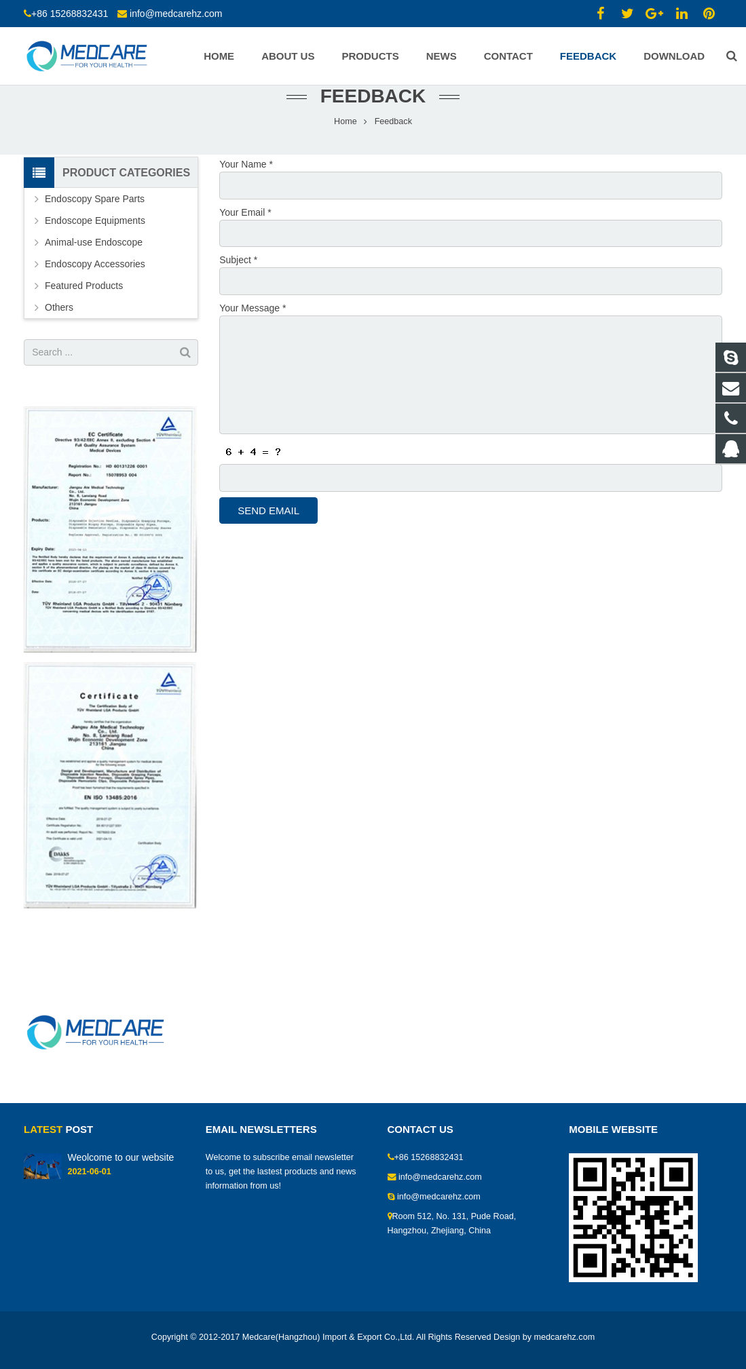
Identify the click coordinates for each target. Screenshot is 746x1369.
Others (59, 331)
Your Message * (252, 329)
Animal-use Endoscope (94, 266)
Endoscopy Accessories (95, 288)
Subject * (238, 282)
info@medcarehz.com (176, 13)
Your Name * (246, 188)
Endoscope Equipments (95, 244)
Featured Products (84, 310)
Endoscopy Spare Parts (95, 223)
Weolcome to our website (120, 1157)
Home (345, 146)
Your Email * (245, 235)
